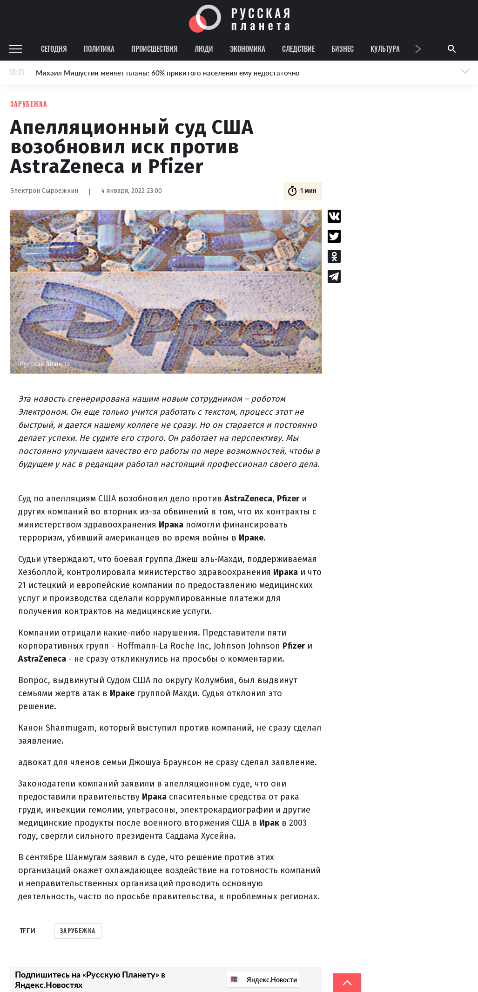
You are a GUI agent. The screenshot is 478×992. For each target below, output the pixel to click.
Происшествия (154, 48)
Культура (385, 48)
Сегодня (54, 48)
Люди (204, 48)
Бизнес (342, 48)
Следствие (298, 48)
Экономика (247, 48)
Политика (99, 48)
